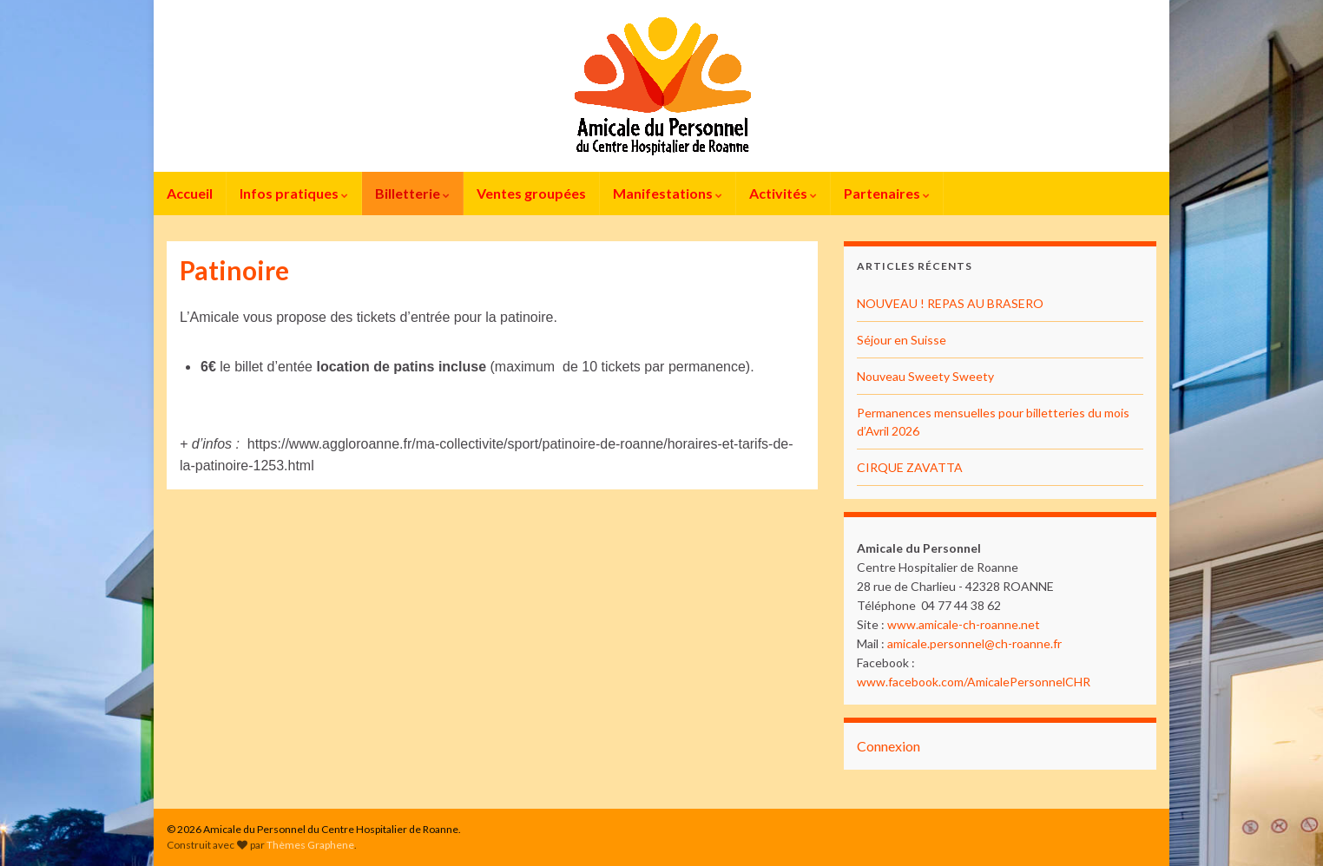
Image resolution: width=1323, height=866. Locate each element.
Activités (783, 193)
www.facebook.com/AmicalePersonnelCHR (973, 681)
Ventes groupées (531, 193)
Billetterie (412, 193)
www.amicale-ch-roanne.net (963, 624)
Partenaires (887, 193)
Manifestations (667, 193)
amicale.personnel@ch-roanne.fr (974, 643)
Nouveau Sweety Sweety (925, 376)
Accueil (190, 193)
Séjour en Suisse (901, 339)
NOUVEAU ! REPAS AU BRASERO (950, 303)
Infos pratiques (294, 193)
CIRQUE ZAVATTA (910, 467)
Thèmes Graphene (310, 844)
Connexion (888, 746)
